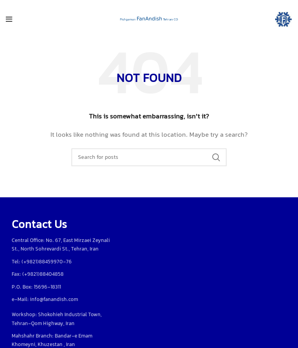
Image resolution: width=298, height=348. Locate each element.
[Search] (149, 157)
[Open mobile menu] (9, 19)
